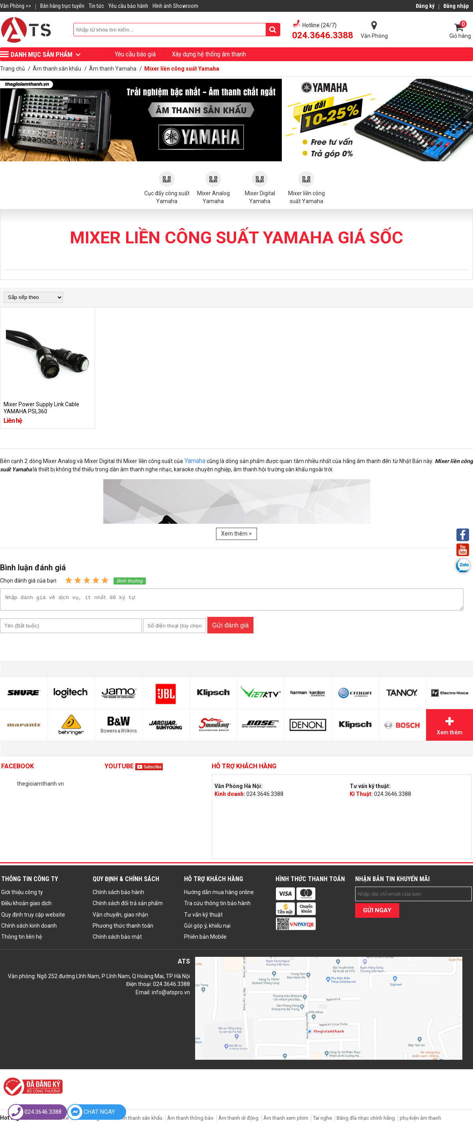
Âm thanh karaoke (48, 1120)
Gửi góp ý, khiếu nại (207, 928)
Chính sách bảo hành (118, 894)
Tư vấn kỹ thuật (203, 917)
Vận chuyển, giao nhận (120, 917)
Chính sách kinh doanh (29, 928)
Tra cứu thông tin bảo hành (217, 905)
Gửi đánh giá (230, 627)
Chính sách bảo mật (117, 939)
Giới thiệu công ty (22, 894)
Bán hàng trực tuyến (62, 6)
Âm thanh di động (238, 1120)
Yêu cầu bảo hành (128, 6)
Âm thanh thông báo (190, 1120)
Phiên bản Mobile (205, 939)
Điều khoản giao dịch (26, 905)
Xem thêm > (236, 533)
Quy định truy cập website (33, 917)
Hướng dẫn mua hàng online (219, 894)
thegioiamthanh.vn (40, 786)
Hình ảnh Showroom (175, 6)
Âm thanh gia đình (93, 1120)
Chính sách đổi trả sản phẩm (128, 905)
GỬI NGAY (377, 912)
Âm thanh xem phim (286, 1120)
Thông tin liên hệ (21, 939)
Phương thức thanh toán (123, 928)
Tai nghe (322, 1120)
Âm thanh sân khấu (140, 1120)
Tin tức (96, 6)
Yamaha (194, 461)
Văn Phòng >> (15, 6)
